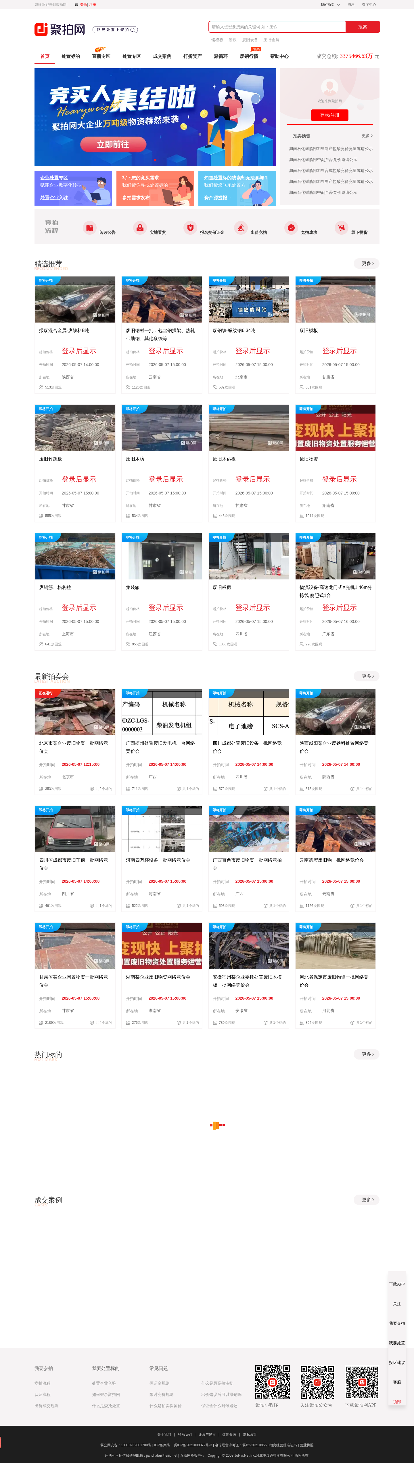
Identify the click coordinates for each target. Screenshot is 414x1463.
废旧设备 (250, 39)
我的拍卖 (327, 5)
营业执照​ (307, 1445)
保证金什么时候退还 (219, 1406)
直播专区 (101, 56)
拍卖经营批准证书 (284, 1445)
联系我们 (186, 1434)
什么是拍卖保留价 (166, 1406)
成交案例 (162, 56)
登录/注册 (330, 115)
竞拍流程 (42, 1383)
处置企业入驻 (104, 1383)
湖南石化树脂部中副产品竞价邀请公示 (323, 160)
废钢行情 (249, 56)
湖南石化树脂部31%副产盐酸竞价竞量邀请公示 (331, 149)
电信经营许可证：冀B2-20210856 (242, 1445)
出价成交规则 (46, 1406)
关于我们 (166, 1434)
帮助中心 (279, 56)
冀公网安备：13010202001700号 (127, 1445)
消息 (351, 5)
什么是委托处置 (106, 1406)
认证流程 (42, 1394)
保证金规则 (160, 1383)
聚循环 (221, 56)
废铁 (233, 39)
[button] (155, 160)
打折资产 (192, 56)
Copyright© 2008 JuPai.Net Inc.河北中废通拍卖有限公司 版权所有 (258, 1455)
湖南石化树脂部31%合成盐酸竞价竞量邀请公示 (331, 170)
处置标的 (71, 56)
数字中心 (369, 5)
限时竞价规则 (162, 1394)
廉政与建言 (208, 1434)
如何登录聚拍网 (106, 1394)
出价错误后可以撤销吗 (221, 1394)
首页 (44, 56)
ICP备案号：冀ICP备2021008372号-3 (184, 1445)
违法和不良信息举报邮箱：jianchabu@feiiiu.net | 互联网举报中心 (154, 1455)
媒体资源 (231, 1434)
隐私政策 (250, 1434)
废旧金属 (271, 39)
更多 (367, 136)
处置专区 (131, 56)
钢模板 (217, 39)
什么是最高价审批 (217, 1383)
